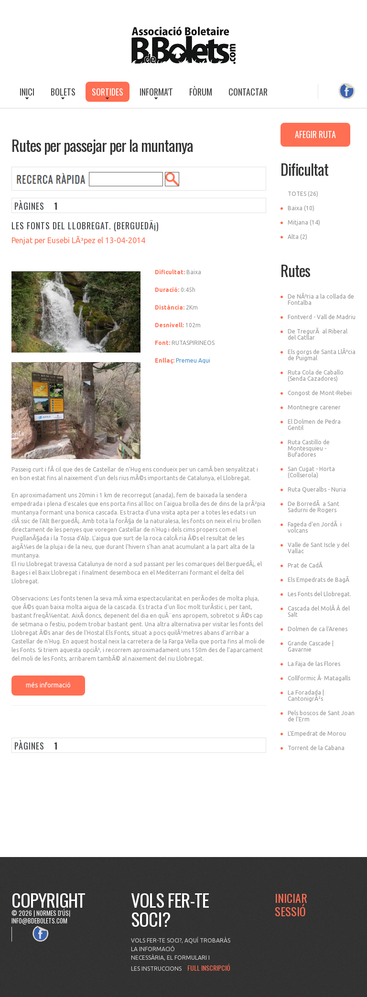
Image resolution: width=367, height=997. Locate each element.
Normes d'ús (52, 913)
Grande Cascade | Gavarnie (311, 646)
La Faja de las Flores (314, 664)
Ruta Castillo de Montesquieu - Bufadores (309, 448)
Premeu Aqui (193, 360)
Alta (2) (297, 237)
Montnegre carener (314, 407)
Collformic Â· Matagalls (319, 678)
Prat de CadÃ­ (305, 565)
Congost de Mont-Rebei (320, 393)
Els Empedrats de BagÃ (319, 580)
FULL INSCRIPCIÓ (208, 968)
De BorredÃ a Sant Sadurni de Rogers (313, 507)
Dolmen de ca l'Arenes (317, 629)
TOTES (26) (303, 194)
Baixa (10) (301, 208)
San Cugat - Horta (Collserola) (311, 472)
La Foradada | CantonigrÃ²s (306, 695)
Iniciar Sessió (291, 904)
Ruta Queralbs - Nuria (317, 489)
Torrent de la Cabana (316, 748)
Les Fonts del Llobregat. (319, 594)
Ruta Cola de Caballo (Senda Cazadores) (316, 375)
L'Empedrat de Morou (317, 733)
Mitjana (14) (304, 222)
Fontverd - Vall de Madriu (322, 317)
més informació (48, 685)
